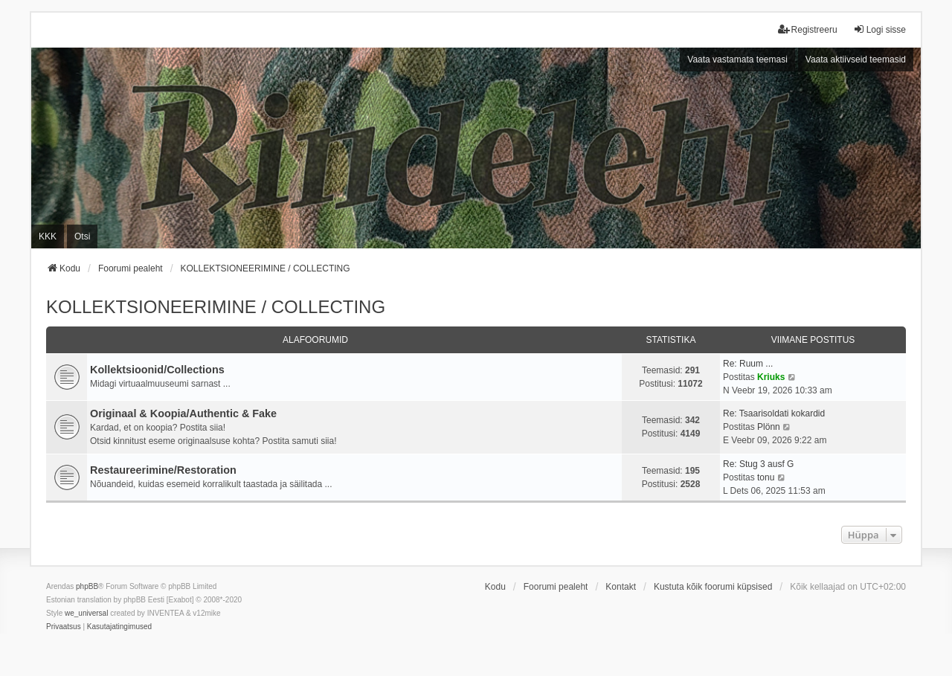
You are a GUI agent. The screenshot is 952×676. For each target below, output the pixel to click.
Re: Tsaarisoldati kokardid (774, 413)
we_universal (86, 613)
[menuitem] (63, 627)
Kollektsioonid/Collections (157, 370)
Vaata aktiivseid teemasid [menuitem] (855, 59)
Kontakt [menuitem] (620, 587)
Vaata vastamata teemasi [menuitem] (737, 59)
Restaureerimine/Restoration (163, 470)
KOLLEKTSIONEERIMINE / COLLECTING (215, 307)
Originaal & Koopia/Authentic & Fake (183, 413)
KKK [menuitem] (48, 236)
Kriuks (771, 377)
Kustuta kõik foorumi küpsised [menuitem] (713, 587)
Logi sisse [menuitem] (879, 29)
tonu (765, 477)
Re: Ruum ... (748, 363)
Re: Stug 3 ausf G (758, 464)
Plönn (768, 427)
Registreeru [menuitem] (807, 29)
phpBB (87, 586)
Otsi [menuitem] (82, 236)
